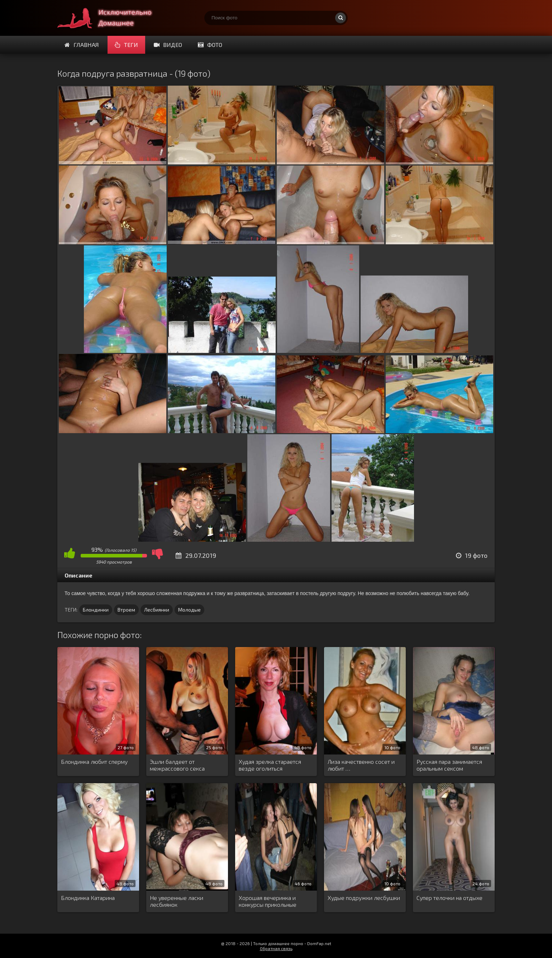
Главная (82, 44)
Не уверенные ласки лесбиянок (176, 901)
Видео (168, 44)
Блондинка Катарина (88, 897)
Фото (210, 44)
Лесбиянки (156, 610)
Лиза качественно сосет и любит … (361, 765)
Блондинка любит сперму (94, 761)
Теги (126, 44)
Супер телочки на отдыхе (449, 897)
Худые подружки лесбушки (364, 897)
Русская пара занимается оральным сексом (449, 765)
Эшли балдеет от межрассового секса (177, 765)
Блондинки (96, 610)
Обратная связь (276, 948)
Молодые (189, 610)
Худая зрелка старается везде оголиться (270, 765)
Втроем (126, 610)
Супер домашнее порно (111, 18)
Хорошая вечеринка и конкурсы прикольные (267, 901)
